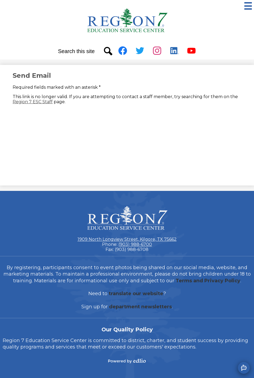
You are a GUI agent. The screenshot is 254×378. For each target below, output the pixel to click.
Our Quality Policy (127, 329)
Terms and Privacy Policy (208, 281)
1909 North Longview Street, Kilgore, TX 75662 (127, 239)
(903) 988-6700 (135, 244)
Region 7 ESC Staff (33, 101)
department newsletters (140, 307)
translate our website (136, 294)
